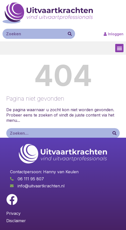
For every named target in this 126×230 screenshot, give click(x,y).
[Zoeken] (70, 34)
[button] (119, 48)
